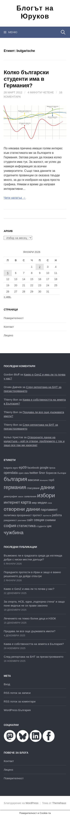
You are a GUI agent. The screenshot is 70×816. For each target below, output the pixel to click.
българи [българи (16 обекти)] (61, 473)
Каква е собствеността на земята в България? (34, 643)
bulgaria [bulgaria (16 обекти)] (8, 468)
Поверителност (14, 318)
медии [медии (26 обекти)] (42, 502)
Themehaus (59, 803)
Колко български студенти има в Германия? (26, 78)
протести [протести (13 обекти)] (47, 515)
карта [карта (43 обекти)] (26, 502)
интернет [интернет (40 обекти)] (12, 502)
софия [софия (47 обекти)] (10, 525)
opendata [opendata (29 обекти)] (11, 473)
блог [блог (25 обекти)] (42, 472)
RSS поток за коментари (19, 701)
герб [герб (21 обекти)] (51, 480)
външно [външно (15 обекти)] (44, 480)
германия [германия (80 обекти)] (15, 487)
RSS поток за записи (17, 692)
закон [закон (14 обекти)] (20, 496)
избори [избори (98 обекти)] (46, 495)
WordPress (32, 803)
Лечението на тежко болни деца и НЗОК (30, 618)
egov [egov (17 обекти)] (15, 467)
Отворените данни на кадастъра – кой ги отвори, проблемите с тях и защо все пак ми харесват (34, 441)
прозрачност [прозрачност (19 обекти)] (24, 515)
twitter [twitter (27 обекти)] (33, 473)
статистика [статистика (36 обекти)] (26, 526)
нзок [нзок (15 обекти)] (50, 503)
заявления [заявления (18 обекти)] (30, 496)
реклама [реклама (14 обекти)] (22, 520)
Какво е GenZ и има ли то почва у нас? (29, 588)
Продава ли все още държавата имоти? (29, 631)
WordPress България (17, 710)
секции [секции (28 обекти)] (39, 520)
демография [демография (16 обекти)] (10, 496)
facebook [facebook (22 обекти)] (33, 467)
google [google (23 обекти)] (44, 467)
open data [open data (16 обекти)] (23, 473)
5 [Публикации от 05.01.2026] (8, 273)
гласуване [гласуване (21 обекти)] (33, 488)
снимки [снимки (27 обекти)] (50, 520)
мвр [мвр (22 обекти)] (34, 502)
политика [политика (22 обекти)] (10, 515)
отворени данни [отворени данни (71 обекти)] (22, 509)
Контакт (9, 326)
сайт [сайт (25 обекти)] (30, 520)
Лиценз (8, 335)
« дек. (7, 296)
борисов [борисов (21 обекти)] (51, 472)
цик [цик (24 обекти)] (49, 526)
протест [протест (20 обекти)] (37, 515)
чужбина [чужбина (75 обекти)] (13, 532)
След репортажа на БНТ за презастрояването (33, 656)
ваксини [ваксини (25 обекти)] (33, 480)
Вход (7, 684)
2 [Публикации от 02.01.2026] (40, 266)
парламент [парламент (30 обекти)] (49, 510)
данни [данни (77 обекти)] (48, 487)
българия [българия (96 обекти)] (15, 479)
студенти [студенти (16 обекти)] (41, 526)
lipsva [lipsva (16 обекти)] (52, 468)
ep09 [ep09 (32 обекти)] (23, 467)
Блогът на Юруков (35, 12)
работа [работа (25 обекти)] (57, 515)
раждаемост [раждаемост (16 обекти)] (10, 520)
